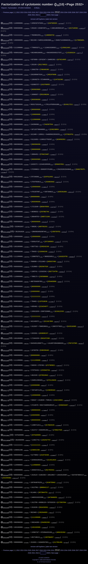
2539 (85, 12)
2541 (33, 15)
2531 (52, 12)
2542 (37, 15)
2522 (18, 12)
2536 (73, 12)
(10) (6, 23)
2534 (65, 12)
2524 (25, 12)
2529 (45, 12)
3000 (48, 15)
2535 (69, 12)
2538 (81, 12)
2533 (62, 12)
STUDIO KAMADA (24, 8)
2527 (37, 12)
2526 (33, 12)
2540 (29, 15)
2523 (22, 12)
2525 (29, 12)
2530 (48, 12)
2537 (77, 12)
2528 (41, 12)
